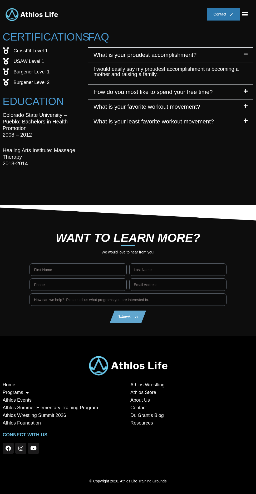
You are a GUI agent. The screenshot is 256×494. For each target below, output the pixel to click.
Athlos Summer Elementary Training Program (50, 407)
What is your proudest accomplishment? (144, 55)
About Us (140, 400)
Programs (16, 392)
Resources (141, 423)
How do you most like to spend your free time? (153, 92)
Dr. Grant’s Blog (147, 415)
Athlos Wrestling (147, 384)
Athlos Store (143, 392)
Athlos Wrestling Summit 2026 (34, 415)
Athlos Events (17, 400)
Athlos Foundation (22, 423)
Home (9, 384)
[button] (245, 14)
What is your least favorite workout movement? (153, 121)
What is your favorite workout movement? (146, 106)
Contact (138, 407)
